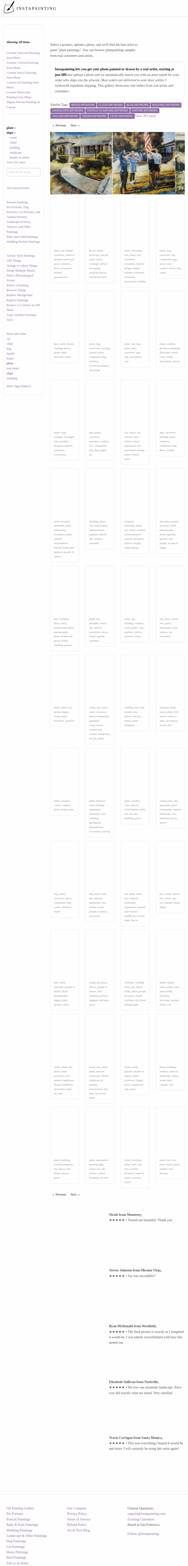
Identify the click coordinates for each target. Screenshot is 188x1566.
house (10, 358)
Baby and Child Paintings (22, 237)
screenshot (59, 454)
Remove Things (16, 290)
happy (136, 268)
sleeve (163, 716)
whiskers (66, 263)
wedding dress (62, 348)
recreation (135, 356)
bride (68, 356)
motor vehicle (131, 454)
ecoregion (59, 534)
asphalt (93, 534)
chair (162, 356)
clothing (128, 707)
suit (126, 813)
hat (136, 707)
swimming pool (132, 534)
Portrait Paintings (17, 202)
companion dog (168, 259)
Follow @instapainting (143, 1534)
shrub (163, 822)
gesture (164, 538)
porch (65, 1173)
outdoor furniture (133, 538)
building (15, 147)
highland (94, 720)
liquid (170, 982)
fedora (127, 716)
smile (127, 250)
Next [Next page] (76, 125)
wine (176, 986)
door (169, 1080)
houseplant (166, 361)
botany (128, 711)
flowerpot (94, 254)
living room (67, 809)
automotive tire (132, 445)
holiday (142, 281)
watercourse (96, 725)
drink (162, 1004)
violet (99, 259)
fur (90, 454)
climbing (94, 818)
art (170, 632)
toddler (163, 1168)
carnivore (59, 254)
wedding (12, 378)
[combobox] (24, 172)
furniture (164, 348)
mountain (59, 525)
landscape (16, 152)
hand (63, 352)
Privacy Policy (77, 1514)
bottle (163, 982)
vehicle (128, 436)
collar (171, 716)
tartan (57, 711)
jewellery (59, 720)
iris (70, 707)
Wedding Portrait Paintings (23, 241)
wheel (132, 432)
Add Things (14, 260)
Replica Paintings (17, 300)
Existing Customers (141, 1519)
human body (60, 627)
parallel (63, 441)
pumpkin (94, 623)
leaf (142, 707)
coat (126, 805)
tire (139, 432)
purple (104, 254)
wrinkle (170, 450)
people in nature (19, 157)
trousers (65, 521)
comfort (104, 441)
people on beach (168, 543)
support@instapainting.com (146, 1514)
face (56, 343)
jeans (162, 711)
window (171, 343)
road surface (100, 525)
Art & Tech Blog (78, 1530)
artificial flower (97, 272)
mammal (94, 441)
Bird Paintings (16, 1557)
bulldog (164, 436)
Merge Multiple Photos (21, 270)
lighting (171, 534)
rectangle (94, 263)
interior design (132, 543)
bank (127, 920)
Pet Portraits (14, 1514)
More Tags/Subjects (19, 386)
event (57, 716)
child (10, 344)
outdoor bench (168, 268)
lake (133, 348)
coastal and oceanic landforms (134, 911)
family (11, 353)
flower (92, 250)
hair (56, 618)
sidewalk (94, 543)
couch (57, 805)
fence (162, 1164)
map (63, 432)
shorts (104, 632)
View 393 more (145, 116)
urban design (131, 547)
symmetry (59, 450)
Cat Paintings (15, 1547)
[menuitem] (94, 8)
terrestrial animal (98, 365)
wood (13, 137)
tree (139, 254)
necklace (70, 720)
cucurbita (94, 632)
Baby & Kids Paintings (22, 1525)
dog (9, 348)
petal (91, 259)
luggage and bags (99, 1000)
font (56, 441)
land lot (128, 636)
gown (57, 640)
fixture (57, 1173)
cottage (164, 1084)
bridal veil (66, 636)
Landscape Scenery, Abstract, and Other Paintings (19, 226)
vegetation (130, 907)
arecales (136, 1177)
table (134, 1164)
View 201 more (16, 162)
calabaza (94, 640)
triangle (58, 436)
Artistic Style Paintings (21, 255)
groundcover (61, 276)
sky (173, 254)
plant (56, 250)
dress (162, 534)
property (129, 521)
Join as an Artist (17, 1563)
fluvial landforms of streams (99, 1080)
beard (127, 720)
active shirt (166, 725)
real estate (13, 368)
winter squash (96, 636)
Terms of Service (78, 1519)
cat (8, 339)
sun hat (137, 716)
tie (131, 813)
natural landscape (64, 547)
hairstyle (58, 356)
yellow (92, 907)
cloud (13, 142)
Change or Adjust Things (22, 265)
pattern (68, 445)
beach (127, 1182)
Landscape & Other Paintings (26, 1536)
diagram (58, 445)
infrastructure (96, 529)
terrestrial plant (97, 276)
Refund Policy (77, 1525)
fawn (56, 268)
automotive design (134, 450)
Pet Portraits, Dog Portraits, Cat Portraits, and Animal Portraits (23, 212)
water (127, 343)
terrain (93, 738)
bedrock (58, 551)
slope (57, 432)
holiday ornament (134, 272)
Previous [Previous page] (62, 125)
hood (136, 441)
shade (169, 356)
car (126, 432)
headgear (129, 725)
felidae (69, 250)
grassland (94, 370)
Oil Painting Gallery (20, 1508)
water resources (97, 711)
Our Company (77, 1508)
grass (57, 263)
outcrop (106, 831)
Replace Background (19, 295)
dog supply (100, 450)
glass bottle (166, 991)
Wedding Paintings (19, 1530)
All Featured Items (18, 188)
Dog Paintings (16, 1541)
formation (94, 813)
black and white (16, 333)
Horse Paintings (17, 1552)
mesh (169, 1164)
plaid (64, 716)
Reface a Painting (17, 285)
